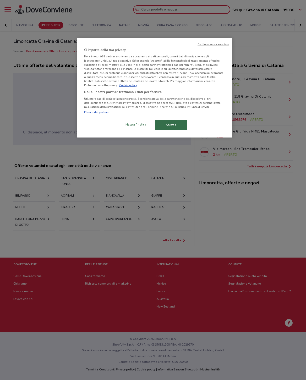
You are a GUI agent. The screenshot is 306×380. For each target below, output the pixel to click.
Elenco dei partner (96, 112)
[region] (154, 88)
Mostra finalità (136, 125)
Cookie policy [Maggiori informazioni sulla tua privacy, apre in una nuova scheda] (128, 85)
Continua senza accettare (213, 44)
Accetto (171, 125)
